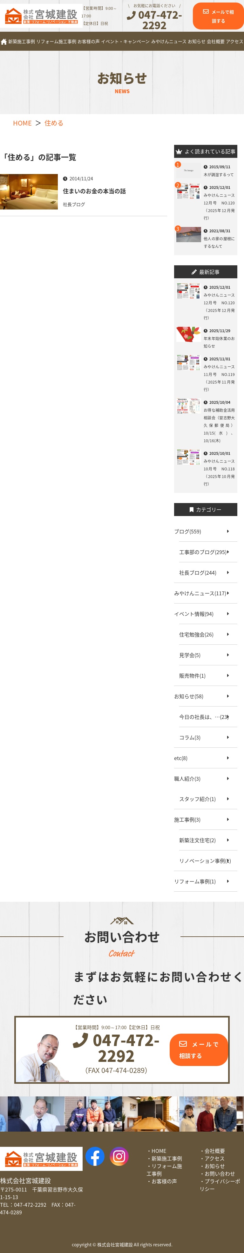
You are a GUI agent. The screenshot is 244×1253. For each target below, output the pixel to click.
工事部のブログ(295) (205, 552)
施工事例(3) (189, 819)
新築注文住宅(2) (200, 840)
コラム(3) (192, 737)
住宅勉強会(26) (199, 634)
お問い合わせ (220, 1173)
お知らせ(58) (191, 696)
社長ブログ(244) (200, 572)
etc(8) (183, 758)
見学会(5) (192, 655)
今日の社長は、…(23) (206, 716)
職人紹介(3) (189, 778)
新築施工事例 (21, 41)
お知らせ (197, 41)
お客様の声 (89, 41)
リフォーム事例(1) (197, 881)
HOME (159, 1150)
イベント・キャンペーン (125, 41)
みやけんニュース (168, 41)
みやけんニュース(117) (202, 593)
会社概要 (216, 41)
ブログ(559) (190, 531)
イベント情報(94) (196, 613)
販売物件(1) (195, 675)
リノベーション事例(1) (207, 860)
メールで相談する (223, 16)
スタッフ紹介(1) (200, 799)
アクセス (234, 41)
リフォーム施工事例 (56, 41)
